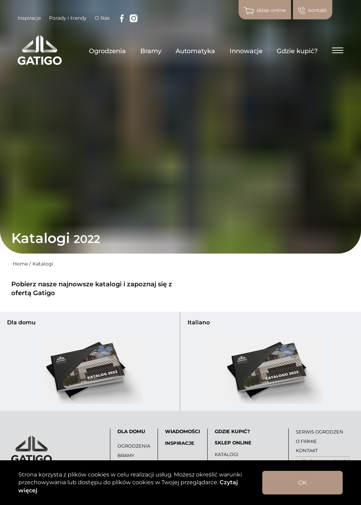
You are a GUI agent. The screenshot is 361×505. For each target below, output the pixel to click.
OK (302, 482)
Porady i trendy (68, 18)
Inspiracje (29, 18)
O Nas (102, 18)
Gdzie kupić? (297, 51)
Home (20, 264)
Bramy (150, 51)
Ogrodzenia (107, 51)
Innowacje (246, 51)
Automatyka (195, 51)
